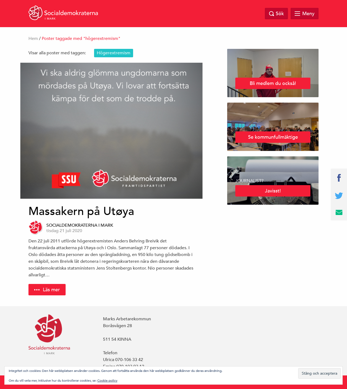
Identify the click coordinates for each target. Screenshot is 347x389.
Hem (33, 38)
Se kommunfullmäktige (273, 137)
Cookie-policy (107, 380)
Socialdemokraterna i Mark (79, 225)
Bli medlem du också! (273, 83)
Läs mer (51, 289)
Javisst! (273, 191)
